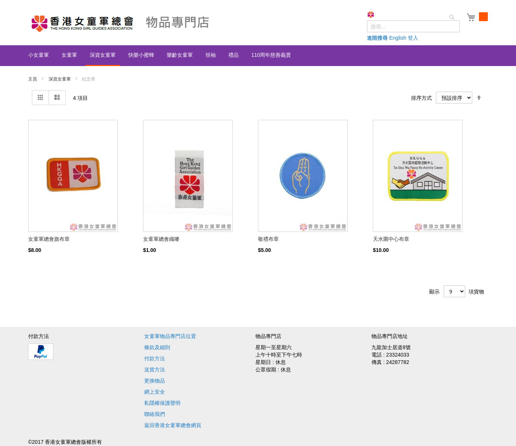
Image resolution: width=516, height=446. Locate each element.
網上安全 (154, 392)
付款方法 (154, 358)
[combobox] (413, 26)
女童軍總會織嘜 (161, 239)
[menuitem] (38, 55)
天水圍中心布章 (391, 239)
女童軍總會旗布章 (49, 239)
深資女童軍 (60, 79)
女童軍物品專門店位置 (170, 336)
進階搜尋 (377, 38)
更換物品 (154, 381)
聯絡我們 (154, 414)
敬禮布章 (268, 239)
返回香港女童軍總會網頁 (172, 425)
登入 (413, 38)
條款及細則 (157, 347)
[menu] (258, 55)
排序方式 (421, 98)
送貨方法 (154, 370)
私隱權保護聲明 (162, 403)
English (397, 38)
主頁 (33, 79)
